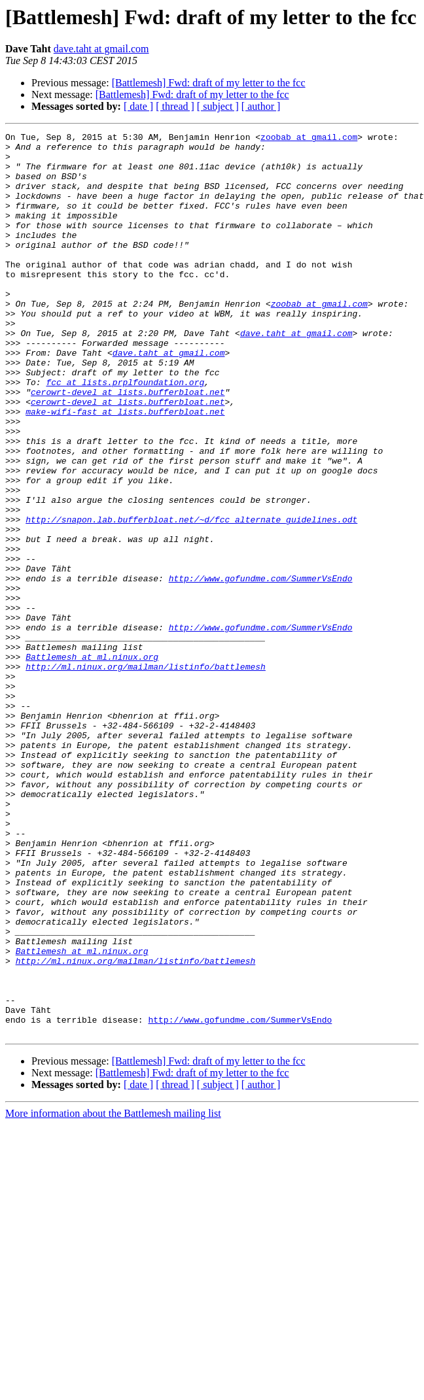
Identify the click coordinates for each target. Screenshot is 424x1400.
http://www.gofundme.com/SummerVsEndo (261, 668)
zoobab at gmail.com (308, 139)
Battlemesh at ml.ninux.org (92, 762)
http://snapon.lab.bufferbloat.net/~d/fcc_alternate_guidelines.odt (191, 598)
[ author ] (261, 106)
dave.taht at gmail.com (101, 48)
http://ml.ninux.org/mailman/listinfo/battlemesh (146, 774)
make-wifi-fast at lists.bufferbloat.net (125, 468)
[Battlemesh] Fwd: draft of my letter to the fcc (209, 82)
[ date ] (138, 106)
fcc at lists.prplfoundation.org (125, 433)
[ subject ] (218, 106)
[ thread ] (175, 106)
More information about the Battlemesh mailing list (113, 1293)
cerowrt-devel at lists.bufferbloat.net (127, 445)
